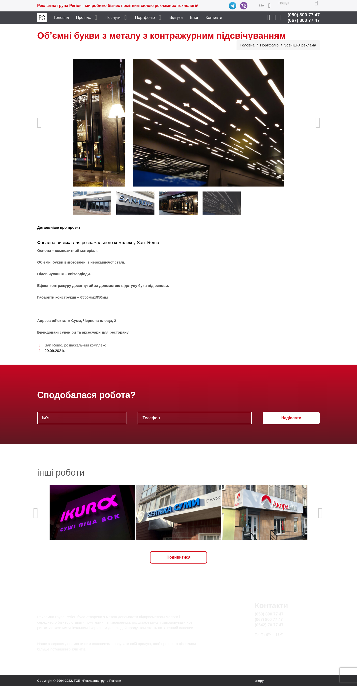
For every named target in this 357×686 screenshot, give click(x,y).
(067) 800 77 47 (304, 20)
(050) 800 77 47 (304, 14)
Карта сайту (266, 650)
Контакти (214, 17)
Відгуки (176, 17)
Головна (61, 17)
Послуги (112, 17)
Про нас (83, 17)
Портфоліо (145, 17)
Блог (194, 17)
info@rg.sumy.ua (270, 644)
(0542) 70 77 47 (269, 625)
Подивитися (179, 557)
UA (261, 5)
